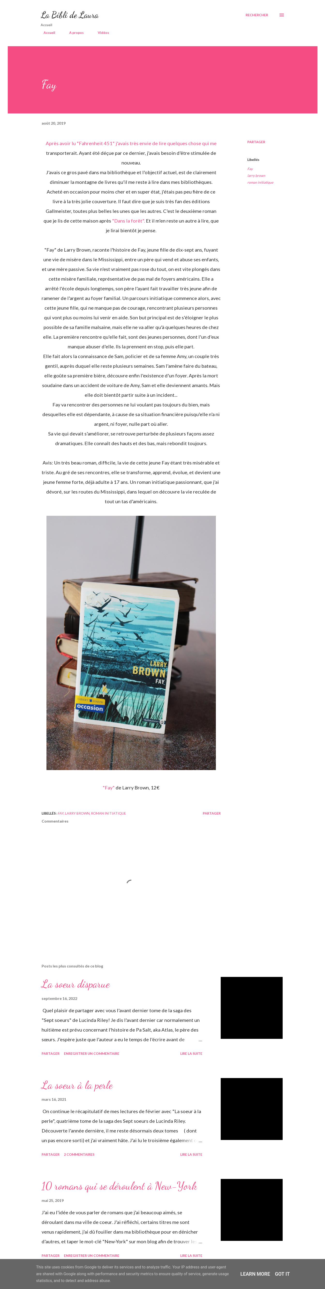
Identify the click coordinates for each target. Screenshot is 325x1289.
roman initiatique (260, 182)
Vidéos (100, 32)
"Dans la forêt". (129, 221)
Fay (250, 169)
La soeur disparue (76, 984)
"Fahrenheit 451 (95, 143)
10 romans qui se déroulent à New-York (119, 1186)
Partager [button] (256, 142)
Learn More (255, 1274)
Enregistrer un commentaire (91, 1053)
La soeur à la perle (77, 1085)
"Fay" (109, 787)
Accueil (46, 32)
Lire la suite (191, 1053)
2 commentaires (79, 1154)
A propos (73, 32)
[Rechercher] (257, 15)
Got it (282, 1274)
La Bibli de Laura (69, 15)
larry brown (256, 175)
